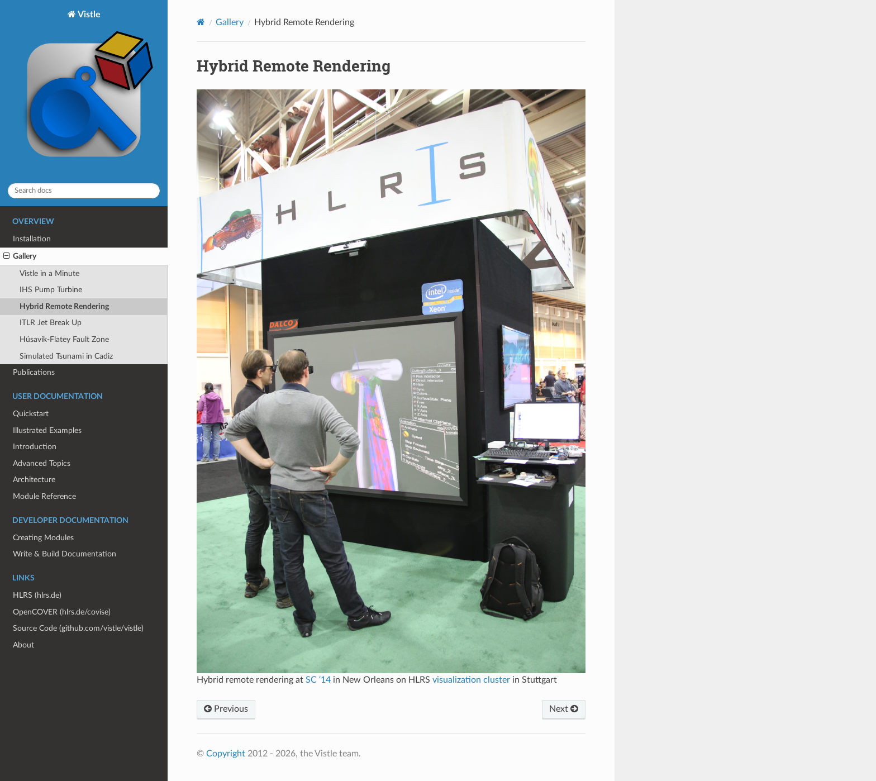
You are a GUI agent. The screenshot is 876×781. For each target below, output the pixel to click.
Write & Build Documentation (64, 554)
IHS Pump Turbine (51, 289)
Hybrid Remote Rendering (64, 306)
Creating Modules (43, 538)
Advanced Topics (41, 463)
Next (563, 708)
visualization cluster (471, 679)
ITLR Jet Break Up (51, 322)
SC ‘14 (318, 679)
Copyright (225, 753)
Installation (32, 239)
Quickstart (31, 413)
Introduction (34, 446)
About (23, 645)
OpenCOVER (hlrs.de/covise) (62, 612)
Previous (226, 708)
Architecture (34, 479)
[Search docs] (83, 191)
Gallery (19, 256)
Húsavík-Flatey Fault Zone (64, 339)
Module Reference (44, 496)
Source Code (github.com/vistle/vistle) (78, 628)
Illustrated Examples (47, 430)
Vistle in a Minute (49, 273)
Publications (34, 372)
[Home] (201, 22)
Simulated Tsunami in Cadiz (66, 356)
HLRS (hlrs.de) (37, 595)
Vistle (84, 91)
